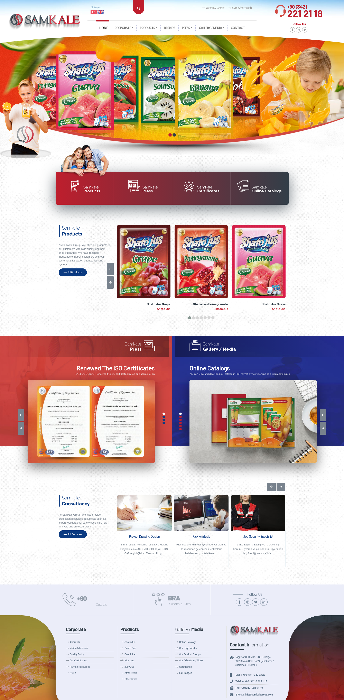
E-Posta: (254, 694)
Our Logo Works (188, 648)
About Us (75, 642)
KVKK (73, 672)
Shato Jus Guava (274, 304)
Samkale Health (240, 8)
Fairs (249, 12)
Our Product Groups (190, 654)
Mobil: (250, 674)
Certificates (185, 666)
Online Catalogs (209, 368)
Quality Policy (77, 654)
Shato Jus (129, 642)
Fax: (249, 687)
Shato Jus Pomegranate (210, 304)
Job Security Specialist (258, 536)
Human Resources (80, 666)
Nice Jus (129, 660)
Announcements (232, 12)
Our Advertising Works (191, 660)
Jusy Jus (129, 666)
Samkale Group (213, 8)
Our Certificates (78, 660)
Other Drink (130, 679)
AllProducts (73, 272)
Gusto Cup (130, 648)
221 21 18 (305, 9)
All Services (73, 534)
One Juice (129, 654)
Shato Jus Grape (158, 304)
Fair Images (185, 672)
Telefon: (251, 681)
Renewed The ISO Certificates (116, 368)
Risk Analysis (201, 536)
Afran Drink (130, 672)
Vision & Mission (79, 648)
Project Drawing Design (144, 536)
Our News (211, 12)
